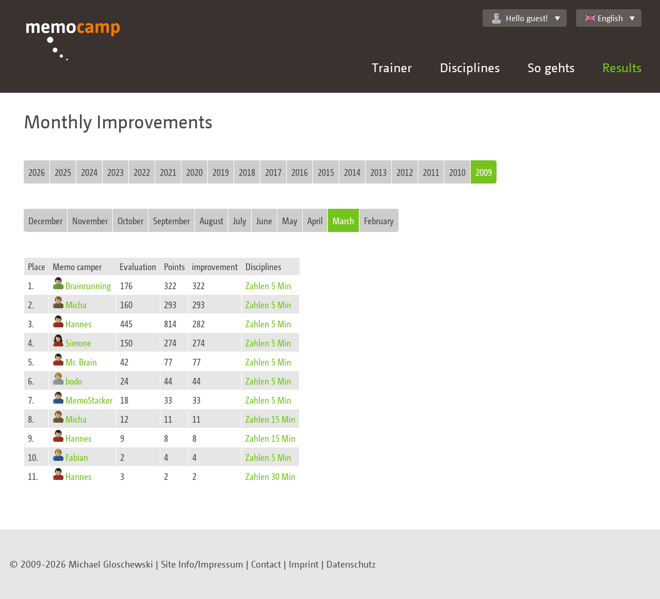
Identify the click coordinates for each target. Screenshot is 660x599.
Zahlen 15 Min (270, 419)
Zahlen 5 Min (268, 285)
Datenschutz (351, 564)
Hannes (78, 323)
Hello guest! (520, 18)
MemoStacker (88, 400)
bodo (73, 381)
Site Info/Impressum (202, 564)
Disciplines (470, 67)
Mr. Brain (81, 362)
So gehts (550, 67)
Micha (76, 304)
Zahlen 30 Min (270, 476)
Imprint (304, 564)
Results (621, 67)
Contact (266, 564)
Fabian (76, 457)
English (604, 18)
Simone (78, 342)
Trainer (392, 67)
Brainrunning (88, 285)
